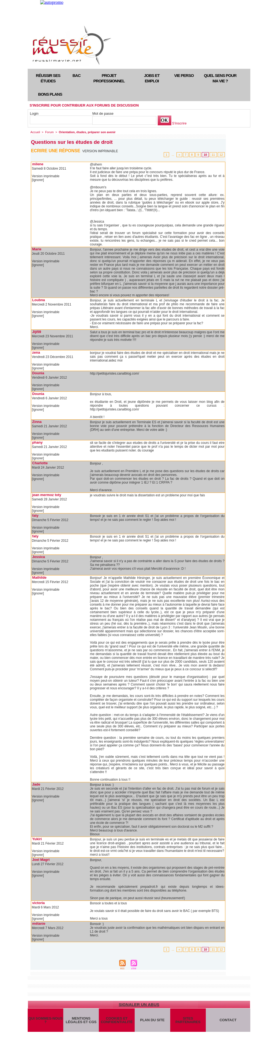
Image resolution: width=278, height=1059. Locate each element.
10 (205, 154)
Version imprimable (100, 151)
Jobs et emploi (151, 78)
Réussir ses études (48, 78)
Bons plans (50, 94)
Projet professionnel (109, 78)
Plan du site (152, 1020)
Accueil (35, 132)
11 (213, 154)
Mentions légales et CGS (81, 1020)
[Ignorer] (38, 180)
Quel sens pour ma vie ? (220, 78)
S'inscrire (179, 123)
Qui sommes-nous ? (45, 1020)
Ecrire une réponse (55, 150)
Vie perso (184, 75)
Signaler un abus (139, 1004)
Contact (228, 1020)
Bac (76, 75)
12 (221, 154)
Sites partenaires (187, 1020)
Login (34, 113)
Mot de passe (102, 113)
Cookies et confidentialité (116, 1020)
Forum (49, 132)
